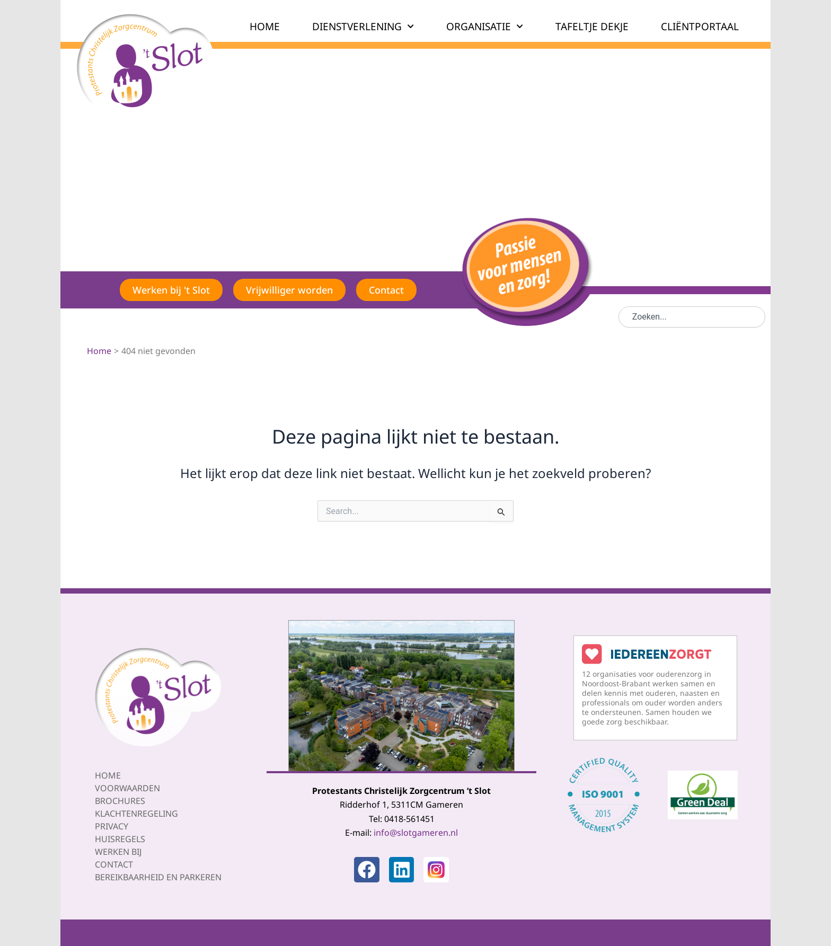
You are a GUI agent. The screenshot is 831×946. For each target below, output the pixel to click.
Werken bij (118, 851)
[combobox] (691, 317)
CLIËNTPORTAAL (700, 26)
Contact (114, 864)
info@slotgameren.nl (416, 832)
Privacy (111, 826)
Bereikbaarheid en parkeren (158, 877)
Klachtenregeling (136, 813)
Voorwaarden (127, 788)
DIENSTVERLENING (363, 26)
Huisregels (120, 839)
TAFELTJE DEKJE (592, 26)
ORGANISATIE (484, 26)
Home (108, 775)
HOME (265, 26)
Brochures (120, 801)
